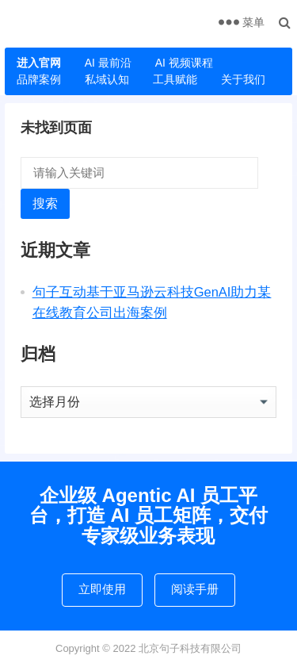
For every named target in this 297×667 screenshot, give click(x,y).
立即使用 (102, 589)
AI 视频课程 (184, 62)
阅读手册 (195, 589)
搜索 (45, 203)
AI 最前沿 (108, 62)
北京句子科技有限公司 (190, 648)
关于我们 (243, 79)
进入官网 (39, 62)
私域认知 (107, 79)
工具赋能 (175, 79)
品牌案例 (39, 79)
